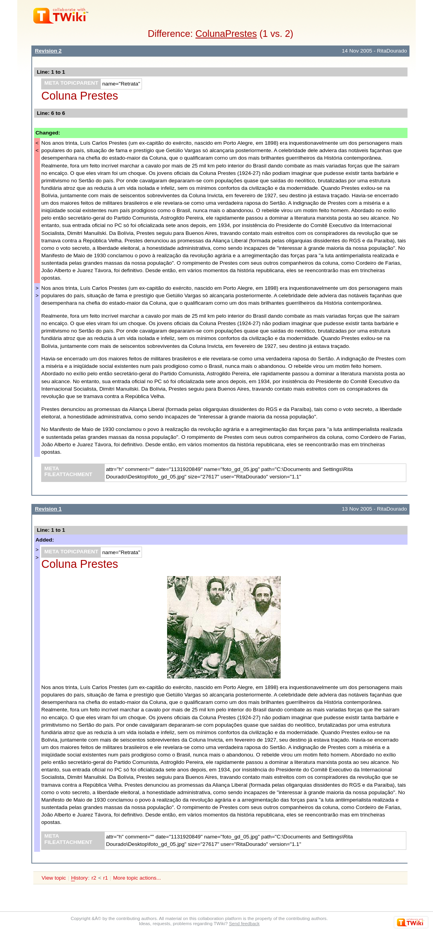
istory (79, 878)
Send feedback (244, 923)
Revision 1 (48, 509)
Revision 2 (48, 51)
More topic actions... (137, 878)
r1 (105, 878)
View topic (54, 878)
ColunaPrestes (226, 33)
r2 (93, 878)
